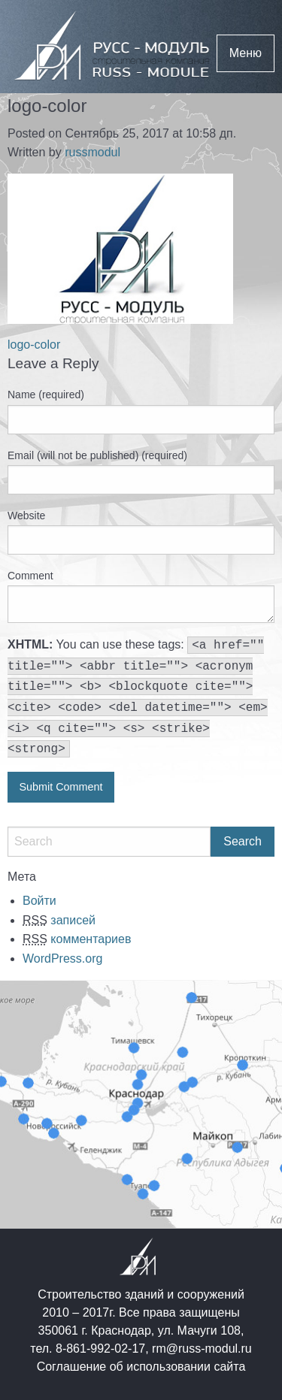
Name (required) (46, 395)
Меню (245, 53)
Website (26, 516)
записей (59, 920)
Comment (30, 576)
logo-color (34, 344)
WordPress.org (62, 958)
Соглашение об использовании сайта (141, 1366)
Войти (39, 900)
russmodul (92, 152)
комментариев (77, 939)
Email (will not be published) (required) (97, 455)
